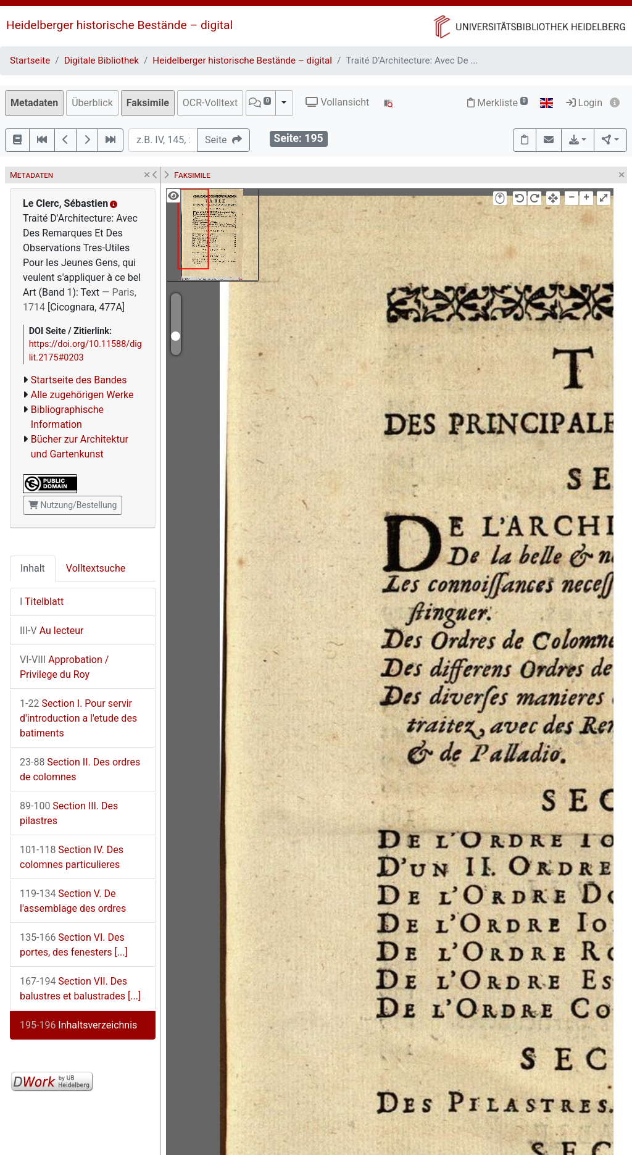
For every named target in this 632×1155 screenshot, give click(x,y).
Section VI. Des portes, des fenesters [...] (74, 945)
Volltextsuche (95, 568)
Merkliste (497, 103)
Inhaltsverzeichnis (78, 1025)
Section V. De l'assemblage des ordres (73, 901)
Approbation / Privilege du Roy (64, 667)
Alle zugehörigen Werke (82, 395)
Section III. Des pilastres (69, 813)
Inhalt (32, 568)
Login (584, 103)
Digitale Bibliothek (101, 60)
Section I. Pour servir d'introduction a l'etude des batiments (78, 718)
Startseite (30, 60)
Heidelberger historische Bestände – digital (119, 25)
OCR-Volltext (210, 103)
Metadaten (34, 103)
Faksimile (148, 103)
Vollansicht (337, 102)
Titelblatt (42, 601)
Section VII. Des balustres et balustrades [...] (80, 988)
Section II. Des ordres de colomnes (80, 769)
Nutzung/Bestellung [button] (72, 505)
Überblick (92, 103)
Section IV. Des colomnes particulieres (71, 857)
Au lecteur (52, 630)
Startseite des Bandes (79, 380)
